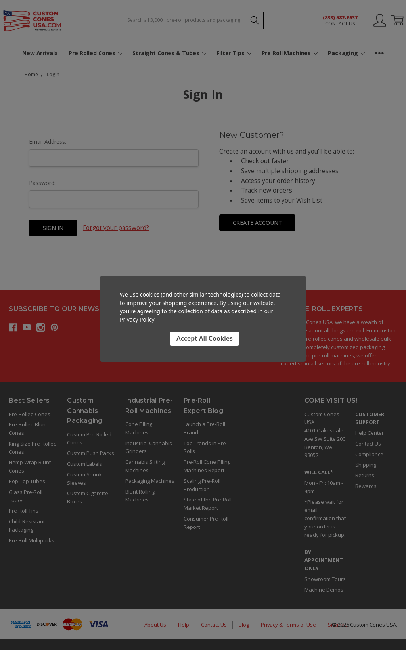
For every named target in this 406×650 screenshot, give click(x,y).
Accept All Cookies (204, 338)
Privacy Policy (137, 319)
